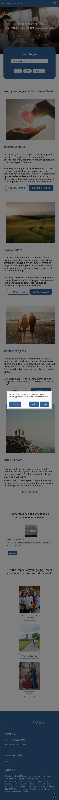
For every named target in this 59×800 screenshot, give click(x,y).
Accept (44, 404)
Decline (34, 404)
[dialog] (29, 400)
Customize (15, 404)
